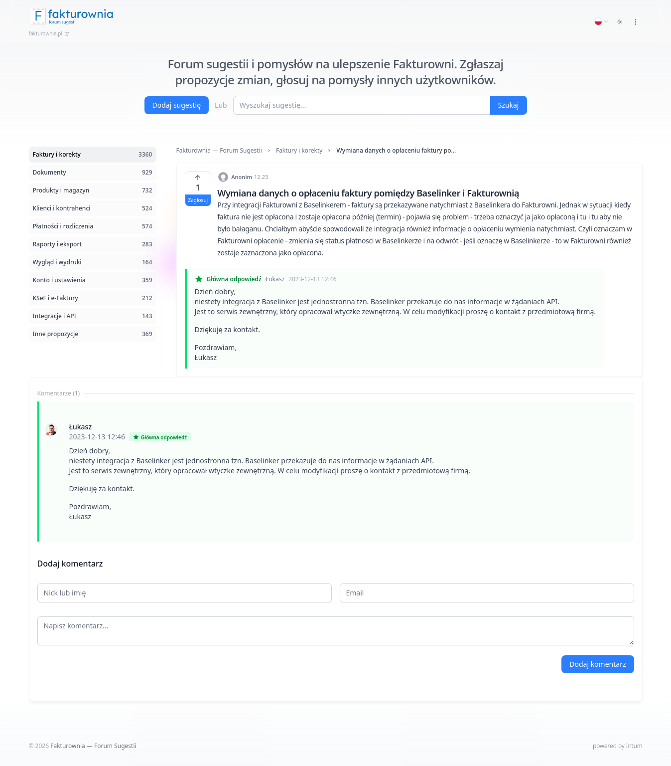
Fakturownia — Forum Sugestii (219, 151)
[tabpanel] (335, 471)
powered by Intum (617, 746)
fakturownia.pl (49, 33)
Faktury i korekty (299, 151)
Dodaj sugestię (176, 105)
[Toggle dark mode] (620, 22)
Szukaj (508, 105)
